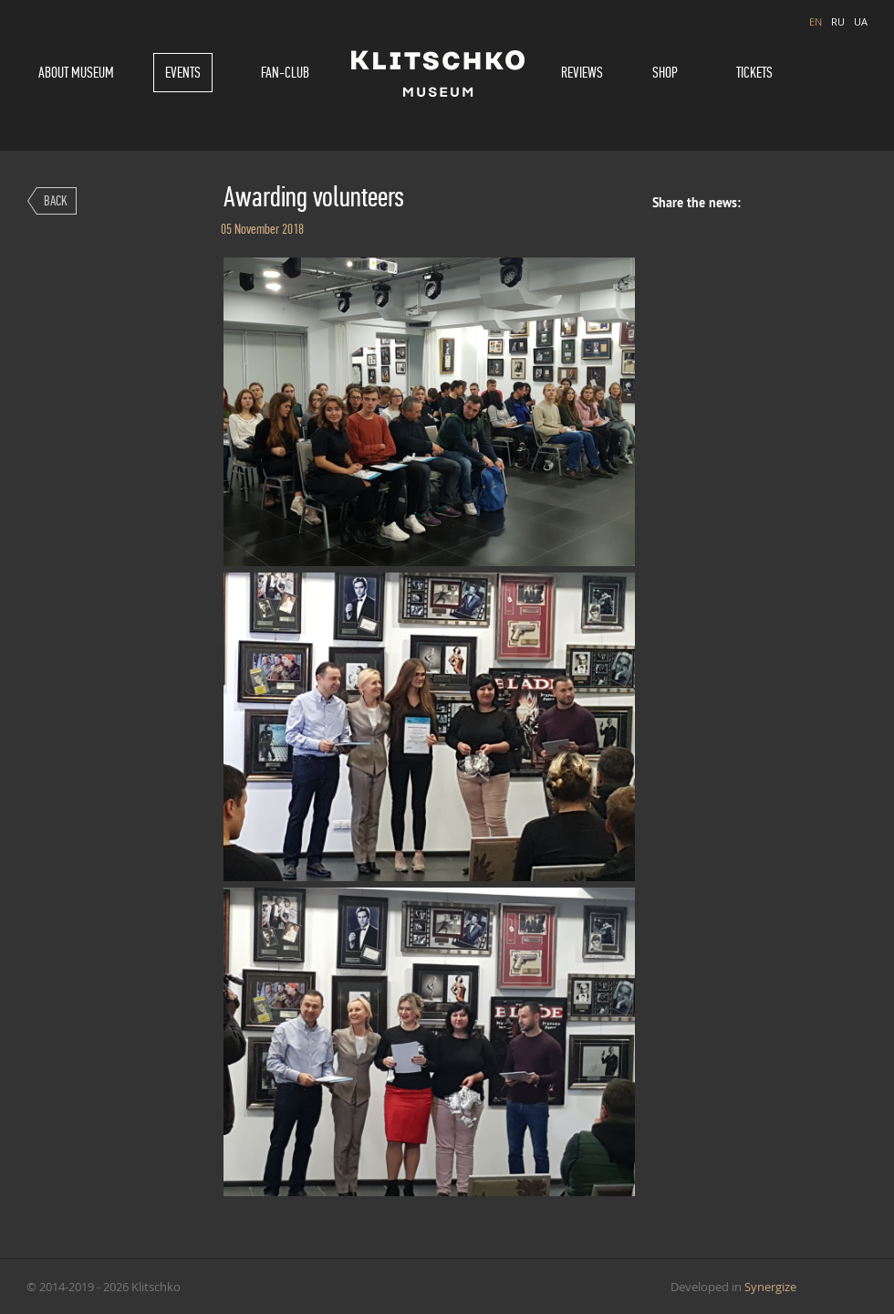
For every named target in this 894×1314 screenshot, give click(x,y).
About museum (76, 72)
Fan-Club (285, 72)
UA (861, 21)
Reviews (582, 72)
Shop (665, 72)
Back (56, 200)
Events (183, 72)
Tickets (754, 72)
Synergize (770, 1286)
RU (838, 21)
